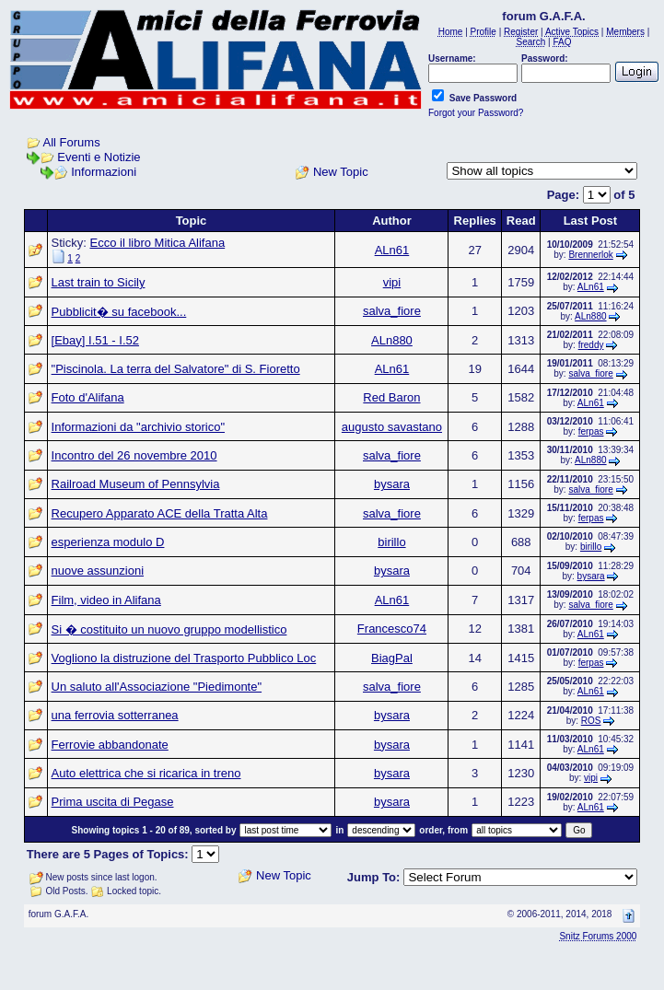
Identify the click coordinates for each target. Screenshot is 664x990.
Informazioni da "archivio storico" (138, 427)
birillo (391, 542)
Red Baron (391, 397)
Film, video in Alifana (106, 600)
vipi (392, 282)
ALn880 (590, 316)
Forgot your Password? (475, 113)
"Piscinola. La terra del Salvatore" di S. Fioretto (176, 369)
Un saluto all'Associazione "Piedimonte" (157, 686)
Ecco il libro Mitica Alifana (157, 243)
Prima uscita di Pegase (113, 802)
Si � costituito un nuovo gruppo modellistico (169, 629)
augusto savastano (392, 427)
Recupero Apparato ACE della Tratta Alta (160, 513)
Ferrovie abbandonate (110, 744)
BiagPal (392, 658)
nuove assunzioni (98, 570)
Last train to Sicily (99, 282)
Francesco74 (391, 628)
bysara (392, 484)
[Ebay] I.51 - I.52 (95, 340)
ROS (591, 721)
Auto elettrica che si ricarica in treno (146, 773)
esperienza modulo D (108, 542)
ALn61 (392, 250)
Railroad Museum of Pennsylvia (136, 484)
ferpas (591, 431)
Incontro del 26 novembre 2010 (134, 455)
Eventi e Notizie (98, 157)
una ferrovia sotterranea (115, 715)
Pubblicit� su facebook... (119, 312)
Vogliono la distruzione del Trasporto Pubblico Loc (184, 658)
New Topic (340, 172)
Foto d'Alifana (88, 397)
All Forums (71, 142)
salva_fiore (392, 311)
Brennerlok (590, 255)
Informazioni (103, 172)
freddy (591, 345)
